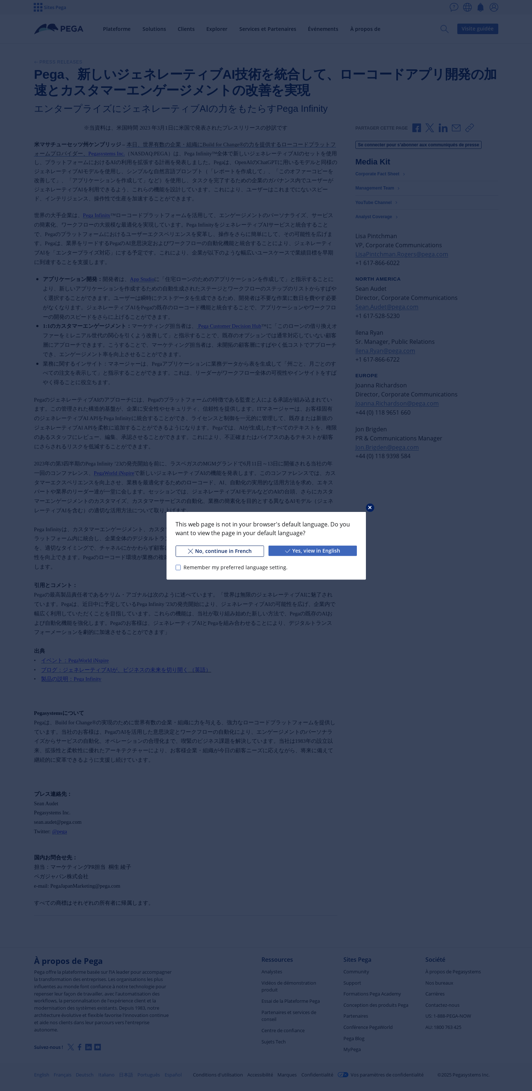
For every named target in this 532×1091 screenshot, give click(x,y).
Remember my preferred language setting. (235, 567)
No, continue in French (219, 550)
